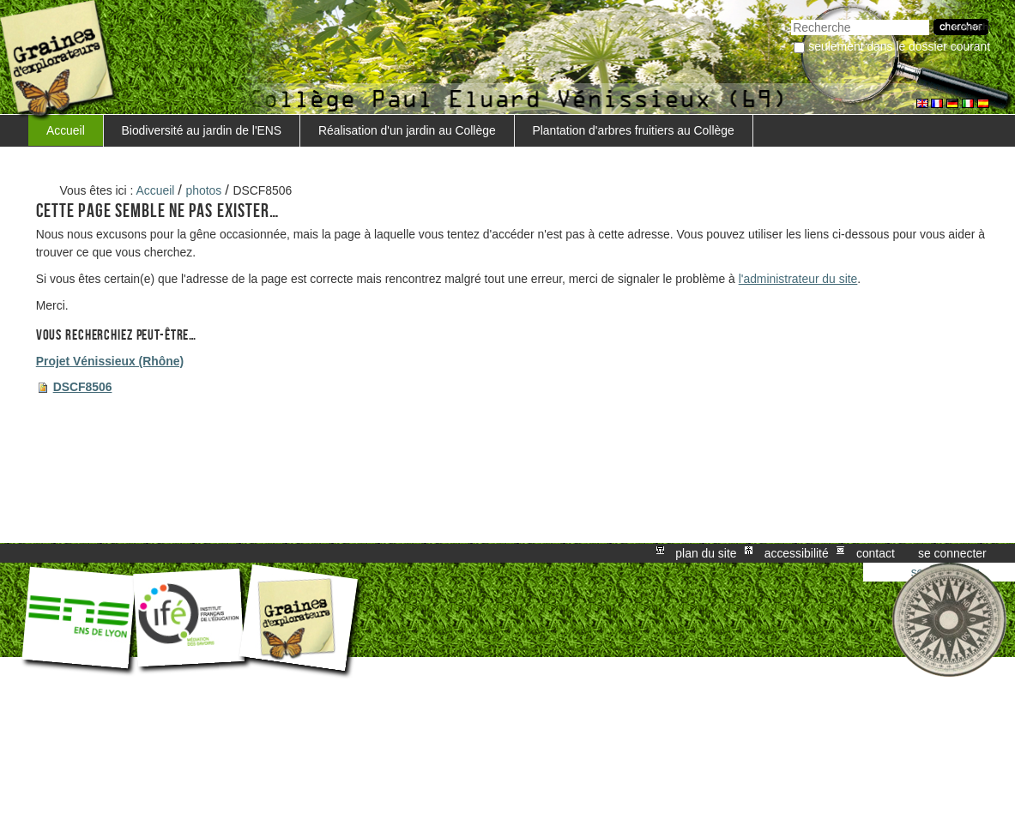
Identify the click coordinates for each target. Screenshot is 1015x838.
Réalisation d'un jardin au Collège (407, 130)
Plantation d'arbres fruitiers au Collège (633, 130)
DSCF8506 (82, 387)
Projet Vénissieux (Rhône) (110, 361)
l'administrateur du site (798, 279)
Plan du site (705, 553)
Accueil (65, 130)
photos (204, 190)
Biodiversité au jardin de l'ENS (202, 130)
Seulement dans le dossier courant (899, 46)
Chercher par (790, 17)
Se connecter (952, 553)
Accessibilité (796, 553)
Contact (875, 553)
